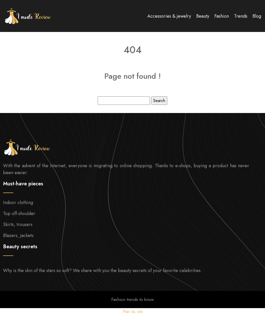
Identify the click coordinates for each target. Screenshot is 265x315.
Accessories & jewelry (169, 16)
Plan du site (133, 311)
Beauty (202, 16)
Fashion (221, 16)
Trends (240, 16)
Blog (256, 16)
